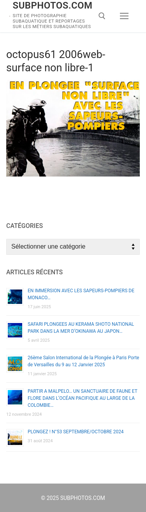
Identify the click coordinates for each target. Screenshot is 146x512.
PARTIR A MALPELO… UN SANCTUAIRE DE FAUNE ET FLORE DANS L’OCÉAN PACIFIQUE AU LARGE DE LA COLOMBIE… (82, 398)
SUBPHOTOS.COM (53, 5)
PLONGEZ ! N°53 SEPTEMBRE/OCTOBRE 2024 (76, 431)
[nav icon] (124, 16)
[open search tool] (102, 15)
